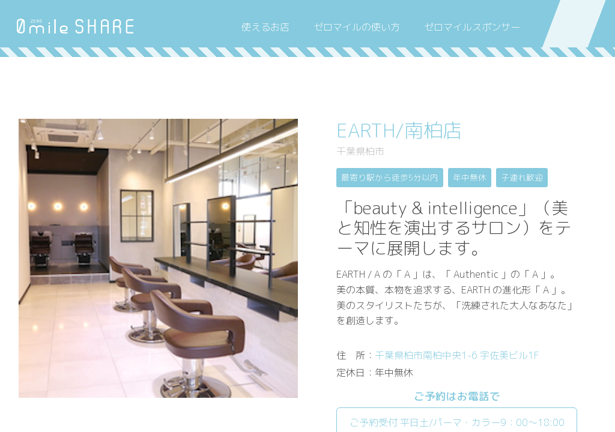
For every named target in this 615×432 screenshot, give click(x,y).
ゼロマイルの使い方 (357, 27)
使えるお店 (265, 27)
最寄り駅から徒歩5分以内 (389, 177)
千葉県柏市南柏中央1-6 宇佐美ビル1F (457, 355)
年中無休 (469, 177)
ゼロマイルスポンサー (472, 27)
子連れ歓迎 (522, 177)
